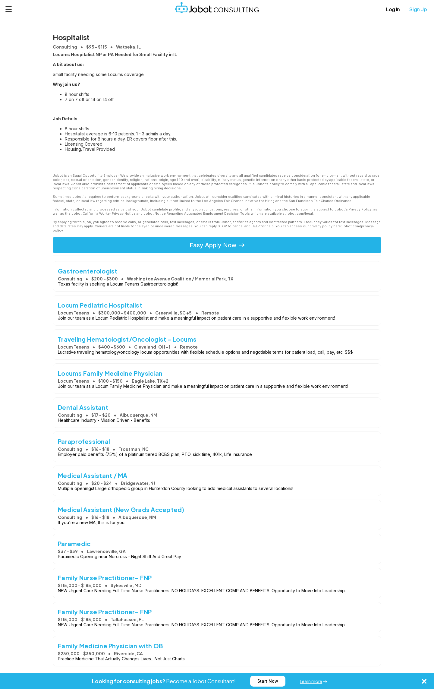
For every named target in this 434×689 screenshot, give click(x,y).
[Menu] (9, 9)
